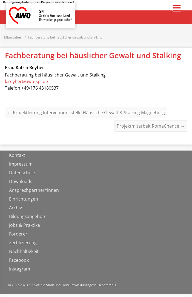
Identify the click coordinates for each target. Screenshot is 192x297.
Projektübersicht (53, 2)
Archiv (15, 208)
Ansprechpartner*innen (34, 190)
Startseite (20, 10)
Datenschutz (22, 173)
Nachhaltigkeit (24, 252)
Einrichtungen (23, 199)
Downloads (20, 182)
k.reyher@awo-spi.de (26, 82)
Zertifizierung (23, 243)
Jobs (35, 2)
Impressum (21, 164)
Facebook (19, 260)
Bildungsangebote (16, 2)
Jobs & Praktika (24, 225)
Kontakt (17, 155)
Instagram (19, 269)
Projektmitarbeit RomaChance (151, 126)
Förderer (18, 234)
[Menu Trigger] (176, 7)
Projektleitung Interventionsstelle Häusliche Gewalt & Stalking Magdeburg (86, 113)
